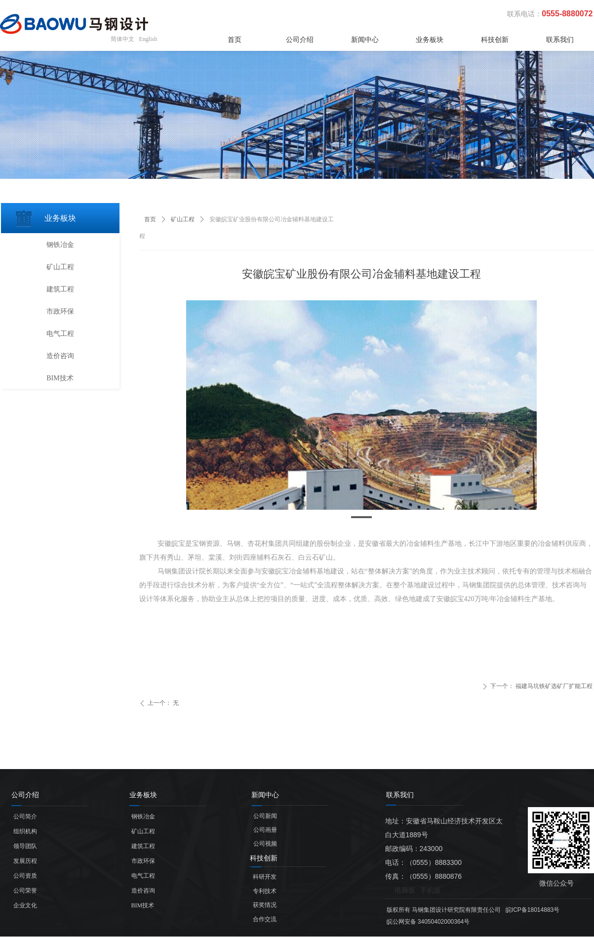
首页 (150, 219)
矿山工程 (183, 219)
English (148, 39)
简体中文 (122, 39)
